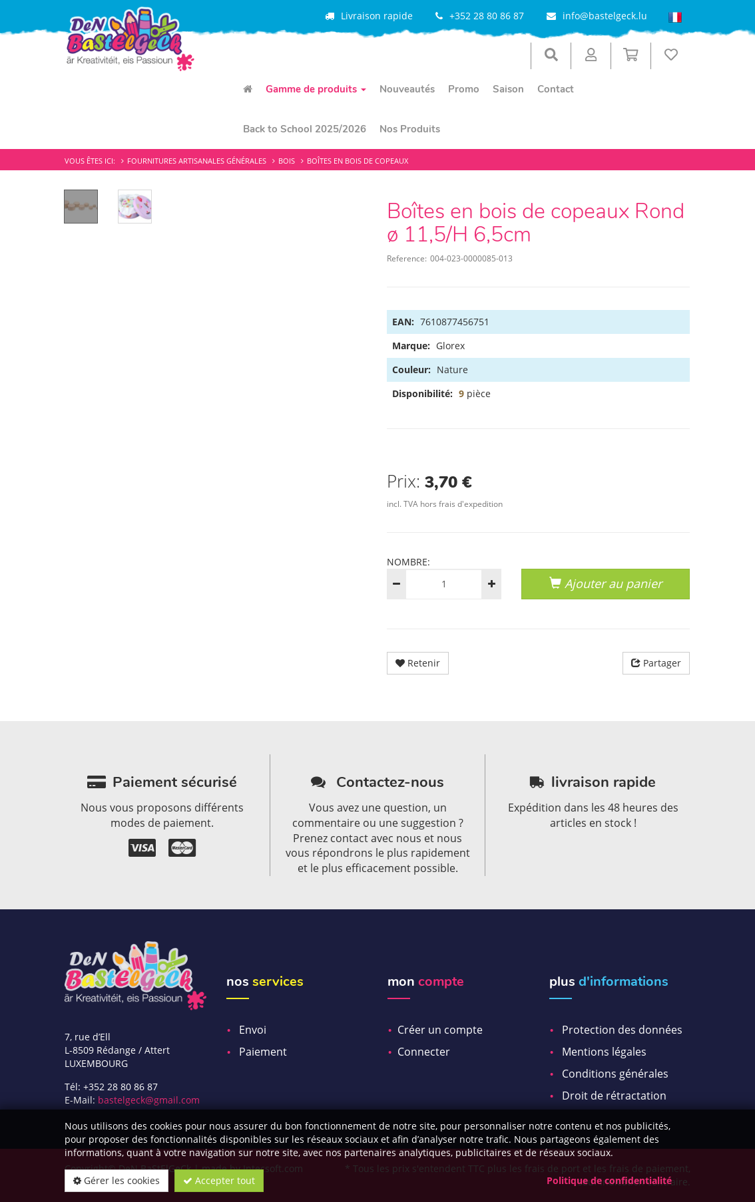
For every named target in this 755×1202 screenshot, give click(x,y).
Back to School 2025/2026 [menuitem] (304, 129)
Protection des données (622, 1029)
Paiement (263, 1051)
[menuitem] (247, 89)
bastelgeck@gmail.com (149, 1100)
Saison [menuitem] (508, 89)
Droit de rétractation (614, 1095)
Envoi (252, 1029)
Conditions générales (615, 1073)
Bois (286, 161)
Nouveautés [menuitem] (407, 89)
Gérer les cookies (116, 1180)
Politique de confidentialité (609, 1180)
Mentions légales (604, 1051)
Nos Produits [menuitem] (409, 129)
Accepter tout (219, 1180)
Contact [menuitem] (555, 89)
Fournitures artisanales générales (196, 161)
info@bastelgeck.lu (605, 15)
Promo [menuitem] (463, 89)
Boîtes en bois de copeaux (357, 161)
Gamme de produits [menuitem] (316, 89)
